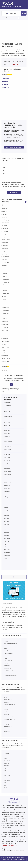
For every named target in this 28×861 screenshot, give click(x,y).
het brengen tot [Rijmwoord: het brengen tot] (8, 660)
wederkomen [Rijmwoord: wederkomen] (7, 482)
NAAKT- (6, 702)
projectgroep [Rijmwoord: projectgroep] (5, 313)
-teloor (5, 758)
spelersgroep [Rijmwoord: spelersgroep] (5, 321)
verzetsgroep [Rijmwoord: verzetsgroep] (5, 347)
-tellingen (6, 780)
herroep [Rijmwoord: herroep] (6, 510)
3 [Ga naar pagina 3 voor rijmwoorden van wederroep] (16, 384)
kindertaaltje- (7, 707)
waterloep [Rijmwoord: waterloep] (6, 546)
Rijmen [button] (24, 13)
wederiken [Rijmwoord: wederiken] (6, 563)
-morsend (6, 778)
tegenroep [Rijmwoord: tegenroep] (6, 535)
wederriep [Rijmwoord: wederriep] (7, 411)
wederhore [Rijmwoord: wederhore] (7, 561)
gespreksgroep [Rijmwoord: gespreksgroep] (5, 239)
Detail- (5, 712)
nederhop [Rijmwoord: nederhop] (6, 518)
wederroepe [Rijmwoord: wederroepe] (7, 402)
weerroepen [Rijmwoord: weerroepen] (7, 494)
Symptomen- (7, 726)
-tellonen (6, 765)
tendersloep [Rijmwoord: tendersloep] (4, 338)
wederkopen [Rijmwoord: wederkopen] (7, 485)
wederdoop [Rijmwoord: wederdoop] (7, 433)
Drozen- (6, 714)
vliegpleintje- (7, 699)
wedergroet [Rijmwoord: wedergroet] (7, 422)
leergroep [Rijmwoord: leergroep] (6, 515)
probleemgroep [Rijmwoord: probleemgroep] (5, 310)
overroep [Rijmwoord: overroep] (6, 532)
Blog (4, 859)
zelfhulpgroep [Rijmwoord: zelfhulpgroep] (5, 361)
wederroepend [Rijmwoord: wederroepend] (8, 441)
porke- (5, 697)
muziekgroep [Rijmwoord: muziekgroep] (5, 293)
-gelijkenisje (7, 760)
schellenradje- (7, 729)
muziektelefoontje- (9, 717)
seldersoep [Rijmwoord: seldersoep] (7, 468)
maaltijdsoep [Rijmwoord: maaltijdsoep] (5, 279)
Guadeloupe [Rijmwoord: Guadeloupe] (5, 78)
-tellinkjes (6, 775)
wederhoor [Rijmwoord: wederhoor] (7, 558)
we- (2, 164)
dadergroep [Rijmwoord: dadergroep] (7, 454)
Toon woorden (14, 192)
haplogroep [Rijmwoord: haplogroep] (4, 248)
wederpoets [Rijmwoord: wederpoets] (7, 488)
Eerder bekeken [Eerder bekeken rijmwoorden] (6, 18)
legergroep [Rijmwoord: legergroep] (7, 460)
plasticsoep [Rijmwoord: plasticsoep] (4, 302)
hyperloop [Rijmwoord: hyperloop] (4, 254)
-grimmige (6, 763)
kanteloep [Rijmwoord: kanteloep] (4, 84)
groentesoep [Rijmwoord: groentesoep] (4, 245)
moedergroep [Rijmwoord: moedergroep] (7, 446)
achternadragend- (9, 719)
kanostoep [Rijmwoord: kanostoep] (4, 265)
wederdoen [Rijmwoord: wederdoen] (7, 430)
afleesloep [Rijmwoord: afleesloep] (4, 211)
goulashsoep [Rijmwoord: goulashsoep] (4, 242)
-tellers (6, 783)
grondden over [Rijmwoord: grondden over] (8, 653)
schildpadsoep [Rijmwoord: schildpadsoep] (5, 319)
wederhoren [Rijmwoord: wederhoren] (7, 480)
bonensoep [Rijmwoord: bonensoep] (4, 225)
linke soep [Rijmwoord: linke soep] (6, 87)
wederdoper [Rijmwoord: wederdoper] (7, 477)
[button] (26, 202)
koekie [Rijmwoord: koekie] (5, 673)
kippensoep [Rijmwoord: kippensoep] (4, 268)
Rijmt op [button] (4, 13)
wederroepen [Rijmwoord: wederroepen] (8, 416)
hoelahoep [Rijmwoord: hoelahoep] (4, 81)
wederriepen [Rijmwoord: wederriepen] (7, 449)
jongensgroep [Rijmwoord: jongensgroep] (5, 262)
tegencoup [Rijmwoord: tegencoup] (4, 336)
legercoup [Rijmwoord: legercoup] (4, 273)
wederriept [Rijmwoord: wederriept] (7, 425)
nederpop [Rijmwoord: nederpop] (6, 521)
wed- (3, 170)
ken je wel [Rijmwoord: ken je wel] (6, 665)
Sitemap (9, 859)
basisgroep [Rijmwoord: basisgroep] (4, 217)
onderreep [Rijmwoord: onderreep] (6, 527)
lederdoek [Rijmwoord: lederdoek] (6, 513)
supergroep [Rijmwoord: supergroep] (4, 330)
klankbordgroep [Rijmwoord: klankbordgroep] (5, 271)
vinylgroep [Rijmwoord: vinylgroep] (4, 350)
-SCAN (5, 773)
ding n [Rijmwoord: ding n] (5, 663)
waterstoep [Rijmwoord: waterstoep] (4, 355)
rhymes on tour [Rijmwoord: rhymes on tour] (8, 670)
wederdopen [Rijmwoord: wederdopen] (7, 474)
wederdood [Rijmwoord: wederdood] (7, 555)
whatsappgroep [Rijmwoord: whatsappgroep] (5, 358)
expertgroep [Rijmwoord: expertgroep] (4, 234)
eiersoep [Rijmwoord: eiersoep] (6, 507)
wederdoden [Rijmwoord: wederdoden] (7, 471)
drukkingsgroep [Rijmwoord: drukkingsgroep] (5, 228)
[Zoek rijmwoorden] (17, 13)
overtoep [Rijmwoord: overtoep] (3, 296)
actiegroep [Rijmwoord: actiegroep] (4, 208)
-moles (5, 756)
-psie (5, 770)
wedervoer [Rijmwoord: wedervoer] (7, 436)
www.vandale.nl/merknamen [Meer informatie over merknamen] (9, 845)
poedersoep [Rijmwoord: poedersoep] (4, 304)
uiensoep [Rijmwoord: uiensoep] (3, 344)
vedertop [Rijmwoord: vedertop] (6, 541)
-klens (5, 768)
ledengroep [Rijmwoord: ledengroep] (7, 457)
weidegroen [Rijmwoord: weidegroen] (7, 497)
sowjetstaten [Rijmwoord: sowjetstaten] (7, 655)
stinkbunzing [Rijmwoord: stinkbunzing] (7, 668)
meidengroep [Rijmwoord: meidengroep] (5, 282)
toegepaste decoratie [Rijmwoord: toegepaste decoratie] (10, 675)
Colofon (15, 859)
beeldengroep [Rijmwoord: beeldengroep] (5, 220)
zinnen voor (13, 64)
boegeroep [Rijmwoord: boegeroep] (4, 370)
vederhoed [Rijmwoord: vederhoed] (7, 538)
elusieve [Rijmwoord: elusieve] (6, 648)
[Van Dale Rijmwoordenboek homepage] (8, 3)
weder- (3, 173)
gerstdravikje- (8, 721)
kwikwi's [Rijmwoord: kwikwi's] (6, 658)
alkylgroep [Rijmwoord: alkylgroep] (4, 214)
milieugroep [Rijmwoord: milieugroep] (4, 287)
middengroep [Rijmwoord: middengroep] (5, 285)
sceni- (5, 709)
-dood (5, 787)
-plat (5, 785)
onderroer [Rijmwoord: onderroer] (6, 530)
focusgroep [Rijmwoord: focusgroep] (4, 237)
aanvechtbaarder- (9, 704)
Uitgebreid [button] (23, 18)
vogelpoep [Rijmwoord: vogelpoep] (4, 352)
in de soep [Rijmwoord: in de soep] (6, 256)
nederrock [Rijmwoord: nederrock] (6, 524)
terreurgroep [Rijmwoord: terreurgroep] (5, 341)
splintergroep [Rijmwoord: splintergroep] (5, 324)
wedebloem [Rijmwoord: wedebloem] (7, 552)
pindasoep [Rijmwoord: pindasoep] (4, 299)
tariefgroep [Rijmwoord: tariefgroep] (4, 333)
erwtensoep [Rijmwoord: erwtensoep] (4, 231)
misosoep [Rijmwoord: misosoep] (4, 290)
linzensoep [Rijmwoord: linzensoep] (4, 276)
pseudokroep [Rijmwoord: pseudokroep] (5, 316)
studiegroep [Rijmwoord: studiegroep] (4, 327)
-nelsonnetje (7, 753)
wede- (3, 167)
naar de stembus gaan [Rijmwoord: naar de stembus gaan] (10, 643)
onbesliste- (7, 731)
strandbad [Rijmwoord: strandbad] (6, 651)
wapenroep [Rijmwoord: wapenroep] (7, 544)
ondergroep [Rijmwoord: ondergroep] (7, 463)
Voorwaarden (22, 859)
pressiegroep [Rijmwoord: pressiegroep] (5, 307)
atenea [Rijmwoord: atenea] (6, 641)
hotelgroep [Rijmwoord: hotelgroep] (4, 251)
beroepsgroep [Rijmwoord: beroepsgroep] (5, 222)
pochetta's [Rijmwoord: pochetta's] (6, 646)
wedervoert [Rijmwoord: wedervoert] (7, 491)
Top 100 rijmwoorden (14, 577)
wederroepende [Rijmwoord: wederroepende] (8, 502)
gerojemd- (6, 724)
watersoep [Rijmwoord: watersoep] (6, 549)
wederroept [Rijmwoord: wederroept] (7, 405)
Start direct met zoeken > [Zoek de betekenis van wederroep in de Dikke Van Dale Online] (14, 147)
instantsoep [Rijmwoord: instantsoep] (4, 259)
